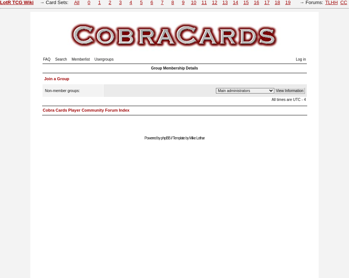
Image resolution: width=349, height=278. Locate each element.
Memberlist (81, 59)
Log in (301, 59)
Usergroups (103, 59)
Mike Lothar (196, 138)
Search (61, 59)
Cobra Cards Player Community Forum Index (86, 110)
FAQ (47, 59)
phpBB (165, 138)
